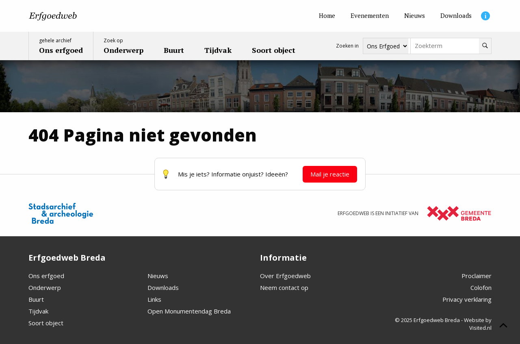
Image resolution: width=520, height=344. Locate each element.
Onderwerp (44, 287)
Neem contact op (284, 287)
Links (154, 299)
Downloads (163, 287)
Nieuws (157, 276)
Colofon (481, 287)
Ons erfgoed (46, 276)
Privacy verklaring (467, 299)
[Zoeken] (485, 46)
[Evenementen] (369, 16)
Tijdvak (38, 311)
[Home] (327, 16)
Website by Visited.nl (478, 324)
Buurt (36, 299)
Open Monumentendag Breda (189, 311)
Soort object (45, 323)
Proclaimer (477, 276)
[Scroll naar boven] (503, 326)
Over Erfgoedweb (285, 276)
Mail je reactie (329, 174)
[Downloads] (456, 16)
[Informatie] (485, 15)
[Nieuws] (414, 16)
